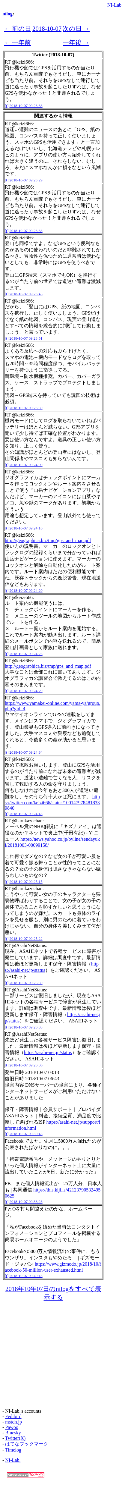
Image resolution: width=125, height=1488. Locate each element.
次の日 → (76, 28)
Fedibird (13, 1416)
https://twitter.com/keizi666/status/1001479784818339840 (52, 802)
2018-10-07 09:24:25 (26, 653)
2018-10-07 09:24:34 (26, 752)
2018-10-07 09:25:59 (26, 983)
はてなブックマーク (26, 1443)
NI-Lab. (115, 5)
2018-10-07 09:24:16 (26, 528)
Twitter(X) (15, 1438)
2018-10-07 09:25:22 (26, 938)
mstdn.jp (13, 1421)
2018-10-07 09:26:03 (26, 1027)
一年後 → (76, 42)
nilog (7, 13)
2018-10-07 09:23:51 (26, 338)
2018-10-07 (46, 28)
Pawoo (11, 1427)
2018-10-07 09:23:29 (26, 180)
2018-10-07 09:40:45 (26, 1275)
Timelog (13, 1449)
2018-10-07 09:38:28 (26, 1201)
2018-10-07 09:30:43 (26, 1134)
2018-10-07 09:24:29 (26, 691)
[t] (6, 105)
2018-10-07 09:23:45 (26, 294)
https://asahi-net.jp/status (48, 1052)
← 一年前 (17, 42)
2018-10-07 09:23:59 (26, 408)
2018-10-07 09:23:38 (26, 105)
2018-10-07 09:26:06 (26, 1065)
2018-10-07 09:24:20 (26, 590)
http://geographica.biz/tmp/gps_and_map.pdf (48, 540)
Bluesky (13, 1432)
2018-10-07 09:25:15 (26, 881)
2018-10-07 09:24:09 (26, 465)
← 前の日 (17, 28)
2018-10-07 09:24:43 (26, 813)
